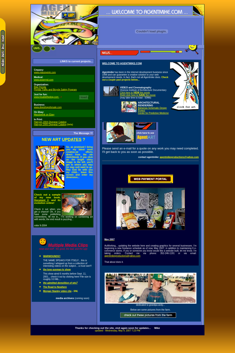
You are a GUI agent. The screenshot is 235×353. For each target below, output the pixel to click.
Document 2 (41, 200)
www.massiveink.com (45, 72)
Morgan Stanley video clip (57, 291)
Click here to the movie (135, 92)
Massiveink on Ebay (44, 114)
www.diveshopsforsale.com (48, 107)
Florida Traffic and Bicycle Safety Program (55, 89)
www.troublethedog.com (46, 97)
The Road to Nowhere (55, 287)
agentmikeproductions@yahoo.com (179, 157)
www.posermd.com (43, 79)
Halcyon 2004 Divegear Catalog (50, 122)
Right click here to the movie (138, 95)
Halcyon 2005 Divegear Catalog (50, 124)
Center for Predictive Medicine (153, 113)
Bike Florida (40, 87)
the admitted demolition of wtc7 (60, 283)
